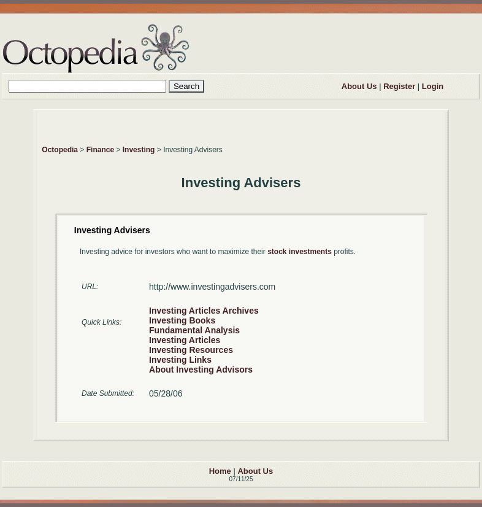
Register (399, 86)
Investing (139, 149)
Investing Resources (191, 350)
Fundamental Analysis (194, 330)
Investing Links (180, 360)
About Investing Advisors (201, 369)
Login (432, 86)
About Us (359, 86)
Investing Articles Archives (204, 310)
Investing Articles (184, 340)
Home (220, 471)
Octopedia (60, 149)
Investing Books (182, 320)
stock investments (299, 251)
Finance (100, 149)
